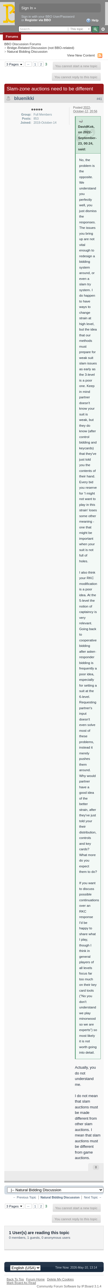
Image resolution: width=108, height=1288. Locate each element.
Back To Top (15, 1279)
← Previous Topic (24, 1197)
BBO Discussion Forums (22, 44)
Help (92, 20)
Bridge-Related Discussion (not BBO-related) (40, 48)
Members (31, 36)
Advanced (103, 29)
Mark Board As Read (21, 1283)
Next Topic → (93, 1197)
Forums (12, 36)
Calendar (51, 36)
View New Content (81, 55)
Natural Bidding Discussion (27, 51)
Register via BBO (38, 20)
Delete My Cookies (60, 1279)
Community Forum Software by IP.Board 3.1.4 (69, 1286)
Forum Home (35, 1279)
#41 (99, 99)
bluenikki (24, 98)
